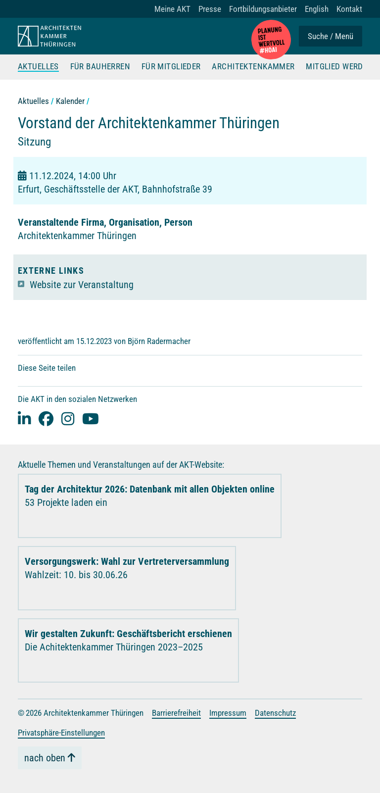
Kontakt (349, 9)
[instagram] (67, 418)
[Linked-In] (24, 418)
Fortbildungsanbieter (263, 9)
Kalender (70, 101)
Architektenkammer (253, 66)
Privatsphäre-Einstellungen (61, 733)
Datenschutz (275, 713)
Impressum (227, 713)
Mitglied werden (339, 66)
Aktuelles (38, 66)
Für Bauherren (100, 66)
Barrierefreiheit (176, 713)
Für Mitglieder (171, 66)
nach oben (44, 758)
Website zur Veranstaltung (82, 285)
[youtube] (90, 418)
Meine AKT (172, 9)
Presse (209, 9)
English (317, 9)
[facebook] (46, 418)
